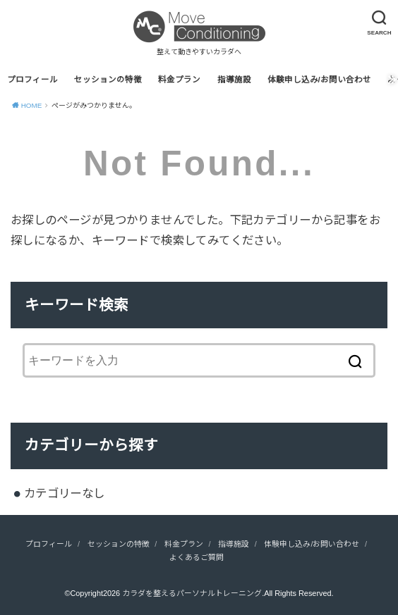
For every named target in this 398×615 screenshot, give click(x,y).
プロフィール (32, 79)
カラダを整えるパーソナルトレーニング (192, 593)
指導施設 (234, 79)
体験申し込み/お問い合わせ (319, 79)
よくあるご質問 (196, 557)
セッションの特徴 (108, 79)
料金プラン (179, 79)
